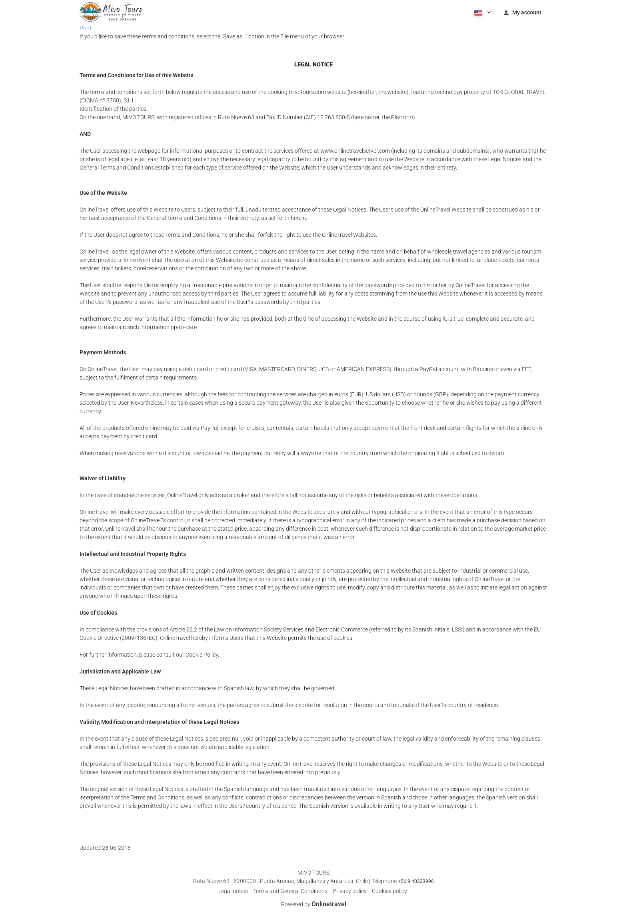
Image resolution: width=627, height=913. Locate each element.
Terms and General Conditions (290, 891)
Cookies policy (389, 891)
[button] (482, 12)
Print (86, 28)
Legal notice (233, 891)
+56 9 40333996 (416, 881)
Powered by (313, 904)
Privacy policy (350, 891)
